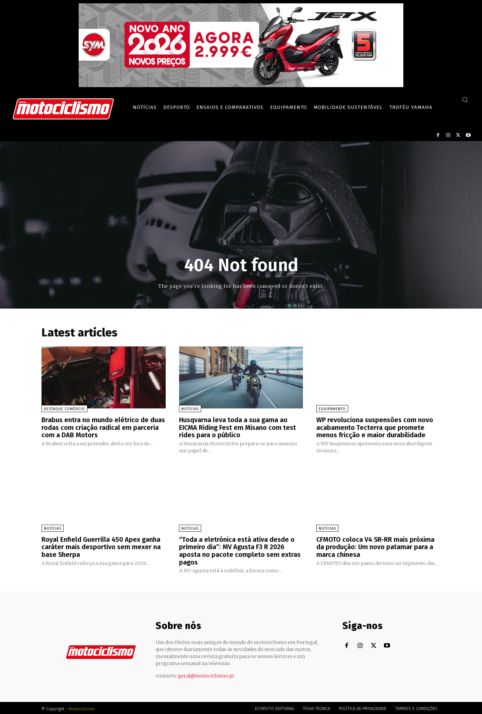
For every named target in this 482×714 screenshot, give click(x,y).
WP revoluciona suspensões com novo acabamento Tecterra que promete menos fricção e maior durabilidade (374, 427)
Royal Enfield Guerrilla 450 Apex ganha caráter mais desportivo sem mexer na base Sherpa (101, 545)
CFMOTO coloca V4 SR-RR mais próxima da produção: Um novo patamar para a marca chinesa (375, 545)
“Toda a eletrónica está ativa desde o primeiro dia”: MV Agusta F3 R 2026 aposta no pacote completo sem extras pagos (240, 549)
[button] (465, 99)
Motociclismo (82, 707)
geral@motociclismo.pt (206, 674)
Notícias (190, 409)
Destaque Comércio (64, 409)
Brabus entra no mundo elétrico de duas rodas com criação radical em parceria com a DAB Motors (103, 427)
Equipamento (332, 409)
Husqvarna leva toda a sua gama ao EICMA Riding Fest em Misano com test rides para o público (237, 427)
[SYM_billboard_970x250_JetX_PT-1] (241, 85)
